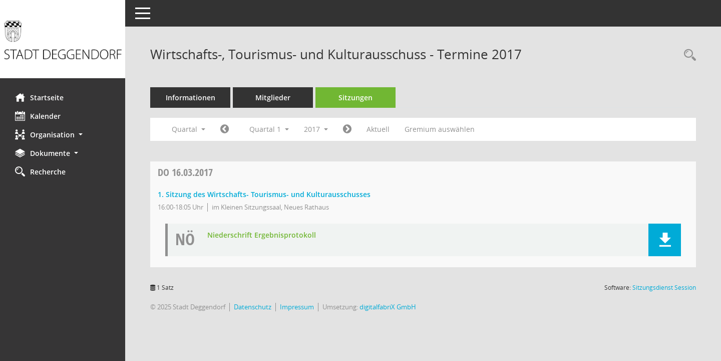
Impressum (297, 306)
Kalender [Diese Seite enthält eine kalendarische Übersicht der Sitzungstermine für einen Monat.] (38, 116)
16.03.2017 (185, 172)
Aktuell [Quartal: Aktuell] (378, 129)
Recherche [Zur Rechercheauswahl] (40, 171)
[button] (62, 134)
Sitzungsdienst (664, 287)
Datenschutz (252, 306)
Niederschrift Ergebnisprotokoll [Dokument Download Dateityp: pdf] (261, 235)
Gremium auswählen (440, 129)
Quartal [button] (188, 129)
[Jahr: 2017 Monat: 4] (347, 129)
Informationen (190, 97)
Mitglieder (272, 97)
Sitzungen (355, 97)
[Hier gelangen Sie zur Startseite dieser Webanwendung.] (62, 43)
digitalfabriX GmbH (387, 306)
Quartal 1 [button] (269, 129)
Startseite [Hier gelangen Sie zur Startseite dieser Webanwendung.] (39, 97)
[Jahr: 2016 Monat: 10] (224, 129)
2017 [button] (316, 129)
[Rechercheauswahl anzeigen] (687, 55)
